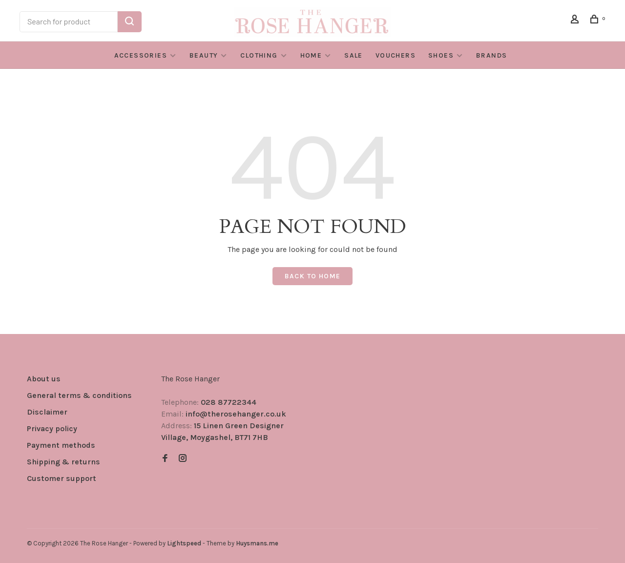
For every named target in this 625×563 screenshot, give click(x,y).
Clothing (258, 55)
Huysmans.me (257, 543)
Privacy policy (52, 428)
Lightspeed (184, 543)
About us (44, 378)
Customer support (61, 478)
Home (311, 55)
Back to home (313, 276)
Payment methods (61, 445)
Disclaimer (47, 412)
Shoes (441, 55)
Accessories (140, 55)
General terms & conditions (79, 395)
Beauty (203, 55)
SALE (353, 55)
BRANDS (491, 55)
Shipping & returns (63, 461)
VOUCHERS (395, 55)
